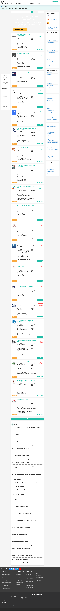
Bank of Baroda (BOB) (52, 19)
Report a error (23, 599)
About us (3, 595)
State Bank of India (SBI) (52, 16)
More (39, 3)
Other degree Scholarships (51, 65)
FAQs (2, 599)
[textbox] (6, 84)
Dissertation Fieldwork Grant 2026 (23, 147)
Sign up (55, 1)
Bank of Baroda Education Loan (30, 576)
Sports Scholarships (50, 98)
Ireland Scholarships (50, 83)
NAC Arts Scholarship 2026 (22, 399)
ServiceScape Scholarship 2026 (23, 53)
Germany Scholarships (50, 76)
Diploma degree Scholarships (51, 44)
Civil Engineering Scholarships (51, 102)
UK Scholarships (49, 74)
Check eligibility (40, 49)
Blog (26, 3)
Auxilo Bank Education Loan (29, 585)
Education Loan (19, 3)
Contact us (3, 600)
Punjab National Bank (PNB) (52, 23)
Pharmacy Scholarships (50, 110)
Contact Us (33, 3)
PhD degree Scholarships (51, 50)
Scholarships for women (6, 588)
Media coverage (13, 596)
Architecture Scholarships (6, 574)
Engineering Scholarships (6, 577)
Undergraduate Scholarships (6, 582)
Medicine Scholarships (50, 112)
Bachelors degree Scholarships (52, 38)
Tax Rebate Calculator (39, 579)
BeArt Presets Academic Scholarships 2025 (25, 205)
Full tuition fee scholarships (51, 173)
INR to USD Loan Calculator (38, 575)
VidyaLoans (28, 589)
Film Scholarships (49, 108)
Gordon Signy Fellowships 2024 (23, 361)
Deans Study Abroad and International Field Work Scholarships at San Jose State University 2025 (26, 321)
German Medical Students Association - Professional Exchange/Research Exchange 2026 (25, 286)
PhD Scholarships (5, 585)
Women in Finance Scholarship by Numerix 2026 (26, 72)
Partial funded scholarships (51, 171)
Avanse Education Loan (29, 578)
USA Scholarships (49, 72)
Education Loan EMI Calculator (39, 573)
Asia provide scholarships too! (51, 130)
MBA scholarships (5, 580)
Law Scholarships (5, 579)
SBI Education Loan (29, 574)
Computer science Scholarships (52, 119)
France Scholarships (50, 85)
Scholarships (10, 3)
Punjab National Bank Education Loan (29, 583)
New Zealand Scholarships (51, 87)
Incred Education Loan (29, 581)
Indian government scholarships (52, 167)
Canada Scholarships (50, 81)
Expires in (40, 36)
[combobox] (5, 79)
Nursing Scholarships (50, 100)
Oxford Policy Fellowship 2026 (23, 304)
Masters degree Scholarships (51, 40)
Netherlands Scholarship (20, 586)
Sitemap (12, 597)
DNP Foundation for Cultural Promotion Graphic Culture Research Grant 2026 (26, 90)
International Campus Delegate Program (24, 596)
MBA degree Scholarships (51, 42)
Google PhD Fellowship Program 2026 (24, 110)
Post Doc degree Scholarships (51, 52)
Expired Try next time (41, 206)
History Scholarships (50, 117)
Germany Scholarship (19, 576)
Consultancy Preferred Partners (24, 598)
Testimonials (4, 597)
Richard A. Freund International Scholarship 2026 (26, 244)
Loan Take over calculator (39, 577)
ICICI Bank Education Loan (30, 587)
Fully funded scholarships (51, 169)
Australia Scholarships (20, 577)
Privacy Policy (13, 595)
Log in (52, 1)
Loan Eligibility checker (39, 580)
